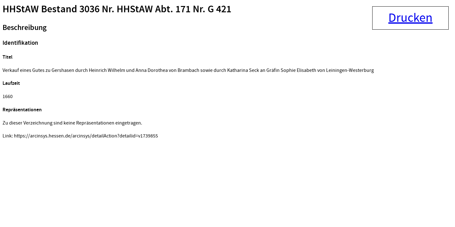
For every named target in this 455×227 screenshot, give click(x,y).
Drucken (410, 18)
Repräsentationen (22, 110)
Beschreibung (24, 28)
